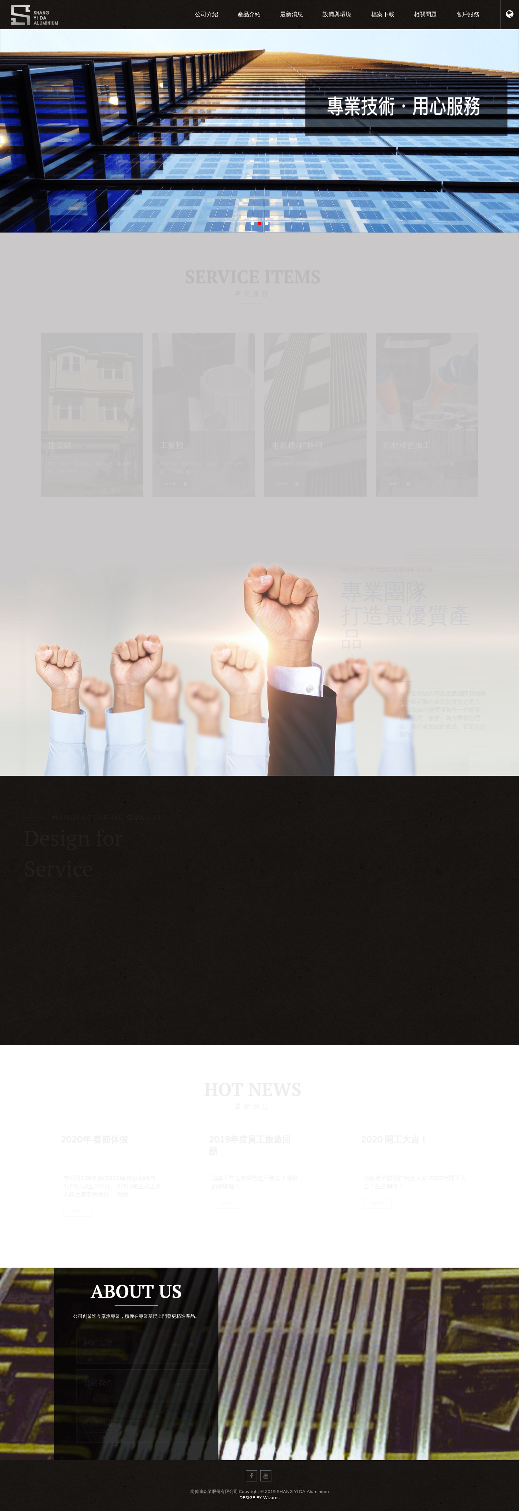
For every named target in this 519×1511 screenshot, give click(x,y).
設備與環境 (337, 14)
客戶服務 (467, 14)
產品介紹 (249, 14)
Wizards (271, 1497)
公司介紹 (206, 14)
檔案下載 (382, 14)
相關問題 (425, 14)
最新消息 (291, 14)
